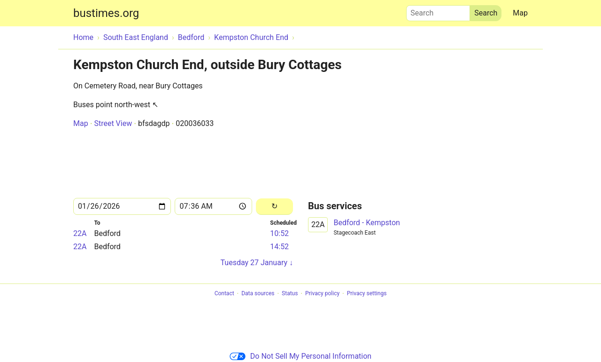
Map (520, 12)
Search (438, 10)
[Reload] (274, 206)
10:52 (279, 233)
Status (290, 294)
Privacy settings (367, 294)
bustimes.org (106, 13)
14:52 (279, 246)
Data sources (257, 294)
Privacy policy (322, 294)
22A (79, 233)
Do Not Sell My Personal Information (300, 356)
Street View (113, 123)
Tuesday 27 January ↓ (257, 262)
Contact (224, 294)
